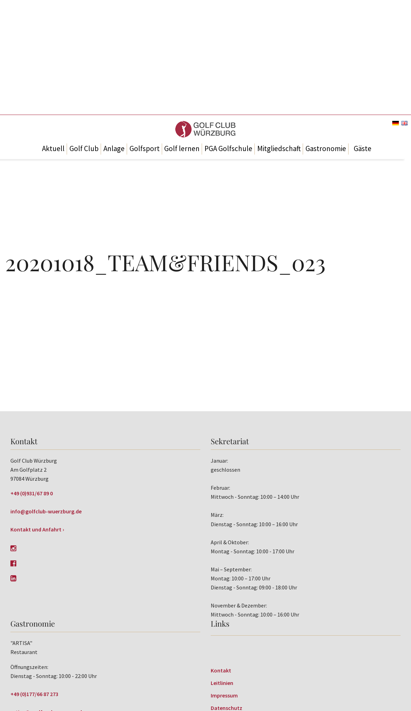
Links (220, 623)
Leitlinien (222, 682)
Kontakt (221, 670)
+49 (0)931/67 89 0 (31, 493)
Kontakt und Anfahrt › (37, 529)
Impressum (224, 695)
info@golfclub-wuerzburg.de (46, 511)
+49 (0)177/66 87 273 (34, 694)
